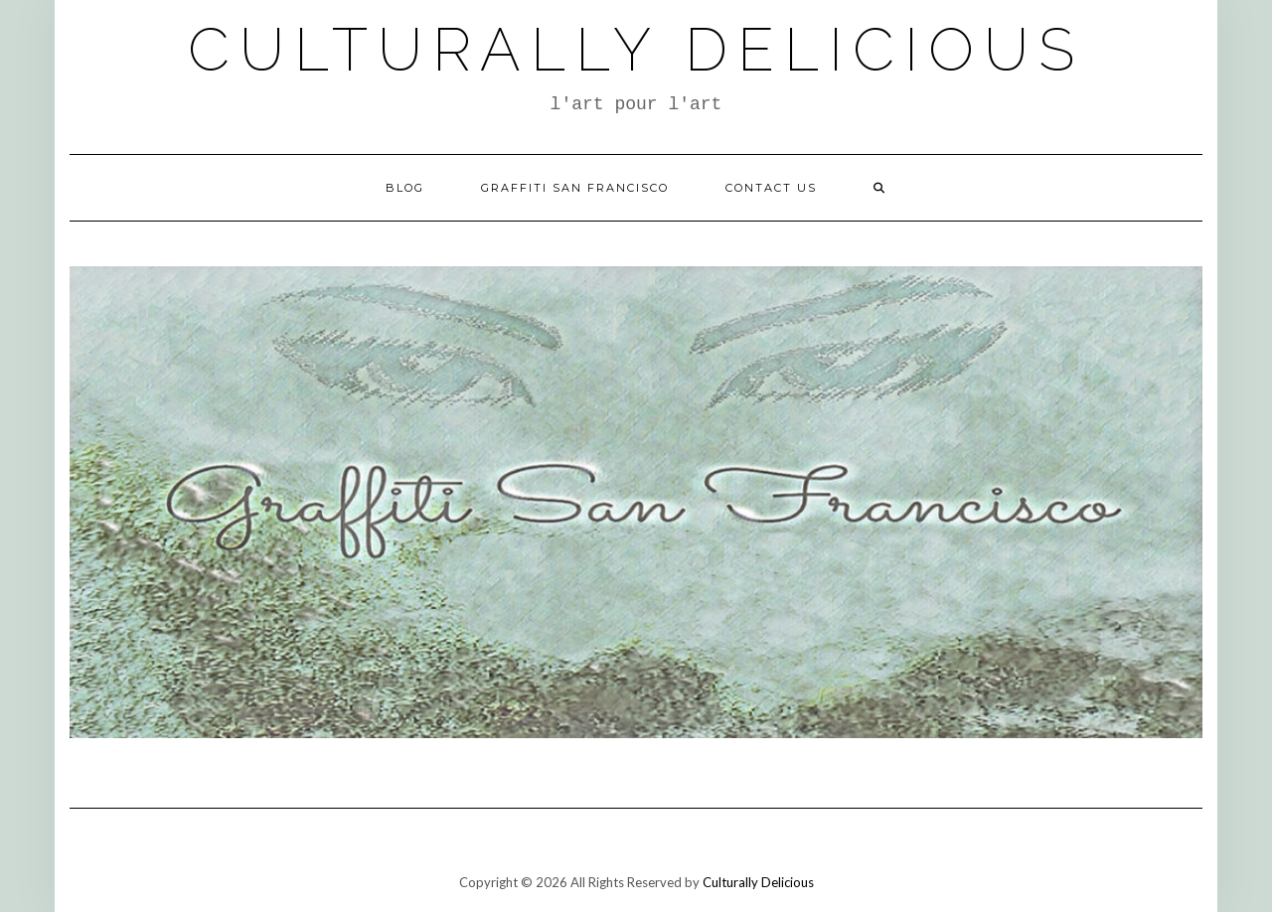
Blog (405, 188)
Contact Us (771, 188)
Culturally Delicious (636, 49)
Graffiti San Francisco (575, 188)
